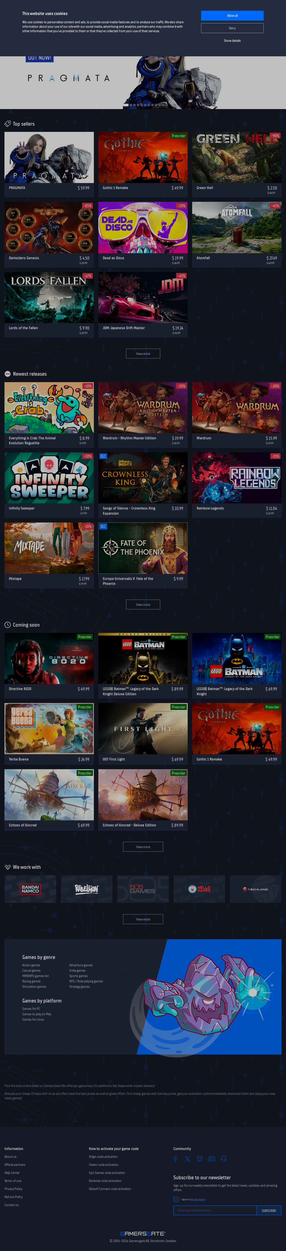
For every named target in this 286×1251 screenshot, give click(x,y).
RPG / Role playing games (86, 981)
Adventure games (81, 965)
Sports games (78, 976)
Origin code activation (103, 1156)
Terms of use (12, 1181)
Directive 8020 (20, 688)
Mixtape (15, 578)
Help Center (12, 1173)
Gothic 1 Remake (115, 187)
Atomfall (203, 257)
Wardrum (204, 438)
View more (143, 354)
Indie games (77, 970)
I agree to (193, 1199)
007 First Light (114, 759)
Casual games (31, 970)
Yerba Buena (18, 759)
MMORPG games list (35, 976)
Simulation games (34, 986)
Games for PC (31, 1009)
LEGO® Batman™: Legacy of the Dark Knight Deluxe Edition (131, 691)
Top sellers (24, 123)
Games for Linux (33, 1019)
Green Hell (205, 187)
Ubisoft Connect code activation (110, 1189)
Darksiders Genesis (24, 257)
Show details (232, 40)
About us (10, 1156)
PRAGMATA (17, 187)
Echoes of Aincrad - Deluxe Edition (129, 825)
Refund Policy (13, 1197)
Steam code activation (103, 1165)
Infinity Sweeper (22, 508)
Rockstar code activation (105, 1181)
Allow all (232, 15)
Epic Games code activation (107, 1173)
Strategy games (79, 986)
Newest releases (30, 374)
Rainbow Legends (210, 508)
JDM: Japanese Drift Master (124, 327)
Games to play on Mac (36, 1014)
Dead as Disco (113, 257)
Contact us (11, 1205)
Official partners (14, 1165)
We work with (27, 867)
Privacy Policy (13, 1189)
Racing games (31, 981)
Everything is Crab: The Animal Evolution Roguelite (32, 441)
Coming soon (26, 624)
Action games (31, 965)
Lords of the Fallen (23, 327)
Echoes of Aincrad (23, 825)
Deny (232, 28)
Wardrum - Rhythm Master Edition (129, 438)
